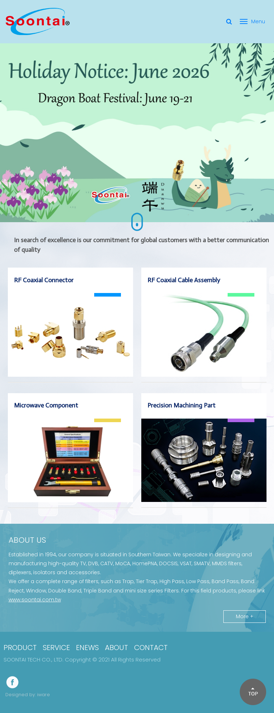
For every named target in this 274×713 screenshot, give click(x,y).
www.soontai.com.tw (35, 599)
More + (244, 616)
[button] (252, 691)
